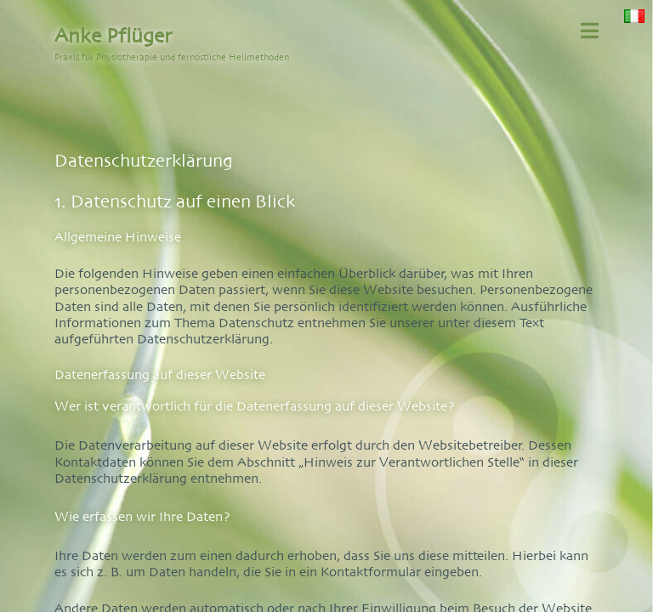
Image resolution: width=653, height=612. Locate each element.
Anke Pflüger (113, 36)
